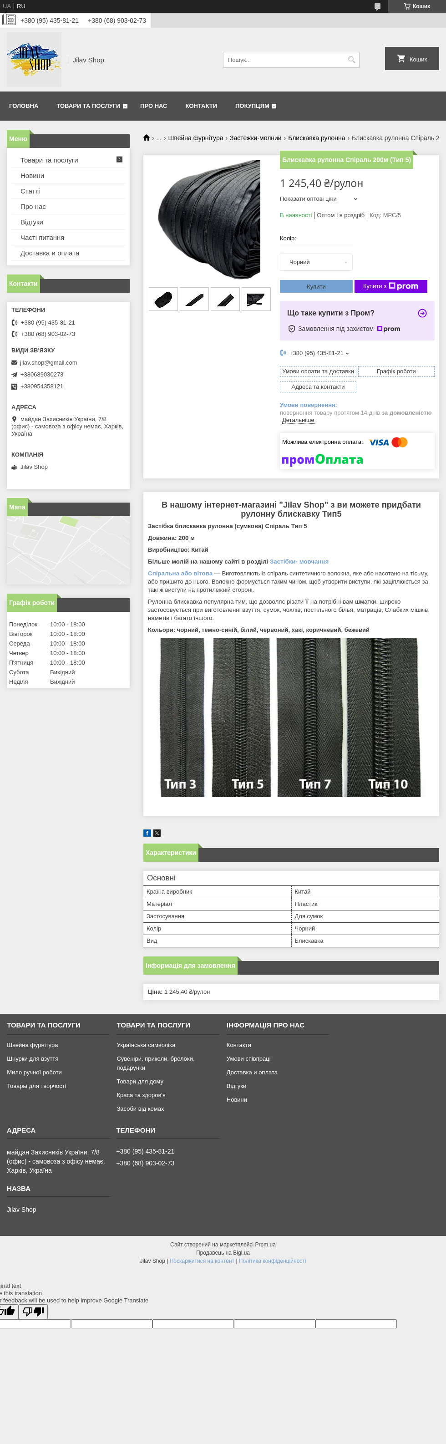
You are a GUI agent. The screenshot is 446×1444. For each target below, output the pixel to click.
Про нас (153, 105)
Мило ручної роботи (34, 1072)
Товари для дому (140, 1081)
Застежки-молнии (256, 138)
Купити (316, 286)
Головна (23, 105)
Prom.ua (265, 1244)
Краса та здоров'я (141, 1095)
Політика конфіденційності (272, 1261)
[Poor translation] (33, 1311)
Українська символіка (146, 1045)
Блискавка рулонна (316, 138)
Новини (32, 175)
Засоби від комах (140, 1108)
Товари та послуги (88, 105)
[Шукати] (352, 60)
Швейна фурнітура (195, 138)
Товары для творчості (36, 1086)
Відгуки (31, 222)
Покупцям (252, 105)
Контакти (202, 105)
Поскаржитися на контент (202, 1261)
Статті (30, 191)
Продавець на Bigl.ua (223, 1253)
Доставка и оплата (49, 253)
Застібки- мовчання (299, 561)
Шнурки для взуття (32, 1058)
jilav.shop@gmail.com (48, 362)
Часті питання (42, 237)
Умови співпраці (249, 1058)
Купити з (390, 286)
